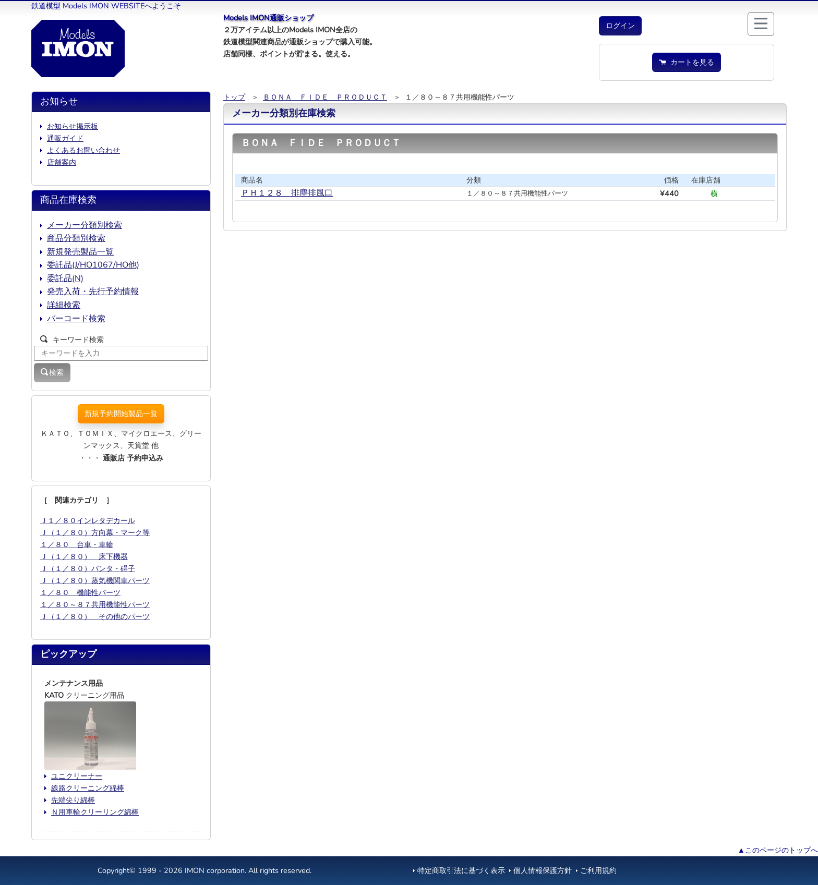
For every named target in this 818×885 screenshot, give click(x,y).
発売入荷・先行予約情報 (93, 291)
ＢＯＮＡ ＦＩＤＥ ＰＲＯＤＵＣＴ (325, 97)
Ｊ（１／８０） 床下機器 (84, 556)
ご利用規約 (598, 870)
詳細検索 (63, 305)
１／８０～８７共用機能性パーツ (95, 604)
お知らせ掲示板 (72, 126)
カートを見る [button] (686, 62)
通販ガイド (65, 138)
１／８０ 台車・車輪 (76, 544)
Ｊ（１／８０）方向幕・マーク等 (95, 532)
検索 (52, 372)
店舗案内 (61, 162)
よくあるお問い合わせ (83, 150)
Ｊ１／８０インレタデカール (87, 520)
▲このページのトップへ (778, 850)
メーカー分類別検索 (84, 225)
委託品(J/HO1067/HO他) (93, 265)
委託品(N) (65, 278)
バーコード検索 (76, 318)
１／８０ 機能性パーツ (80, 592)
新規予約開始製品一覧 (121, 413)
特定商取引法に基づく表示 (461, 870)
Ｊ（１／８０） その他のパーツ (95, 616)
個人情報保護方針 (542, 870)
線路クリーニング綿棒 (87, 788)
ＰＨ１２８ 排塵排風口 (287, 193)
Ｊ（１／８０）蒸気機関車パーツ (95, 580)
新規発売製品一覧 (80, 252)
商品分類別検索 (76, 238)
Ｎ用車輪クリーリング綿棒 (95, 812)
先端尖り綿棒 (73, 800)
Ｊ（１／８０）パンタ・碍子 (87, 568)
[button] (620, 25)
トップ (234, 97)
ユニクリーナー (76, 776)
